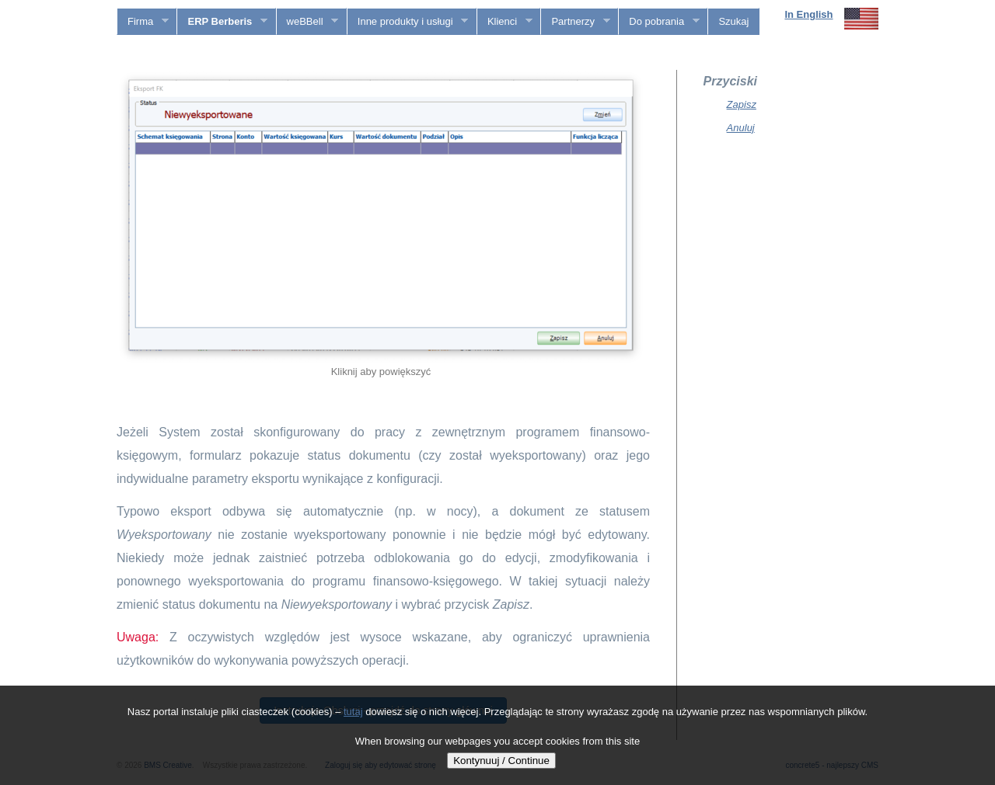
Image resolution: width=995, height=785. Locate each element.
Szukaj (733, 21)
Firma (143, 22)
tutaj (353, 711)
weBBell (307, 22)
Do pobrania (659, 22)
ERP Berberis (222, 22)
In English (808, 14)
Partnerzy (575, 22)
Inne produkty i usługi (407, 22)
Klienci (504, 22)
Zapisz (741, 104)
